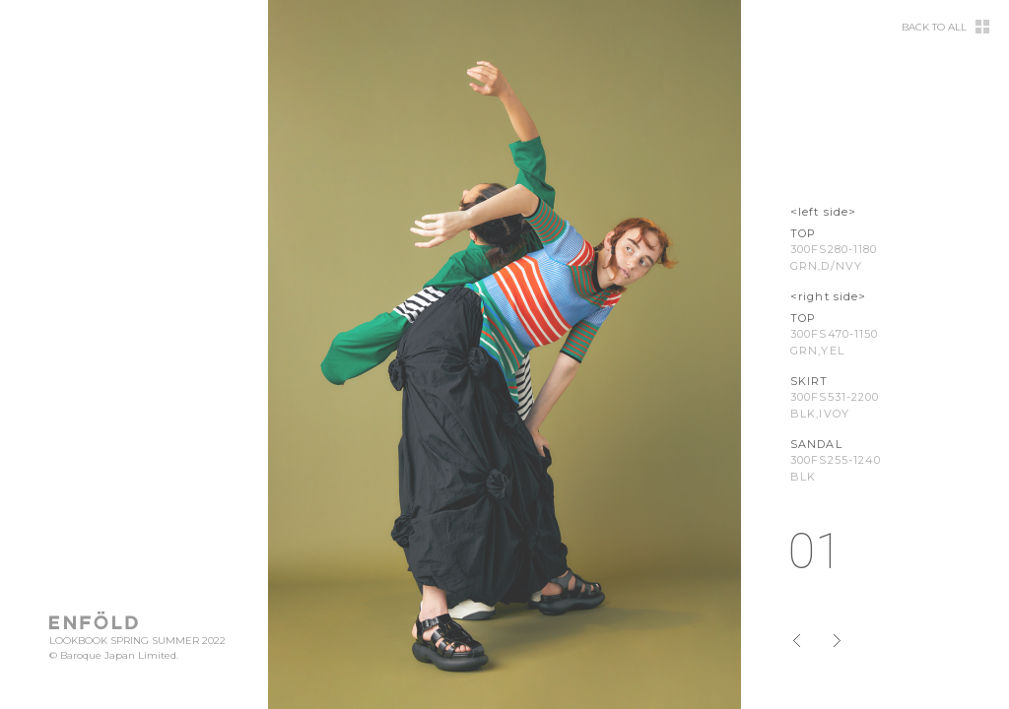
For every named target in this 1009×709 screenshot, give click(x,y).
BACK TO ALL (934, 27)
